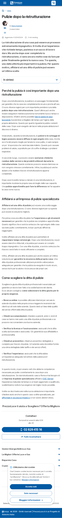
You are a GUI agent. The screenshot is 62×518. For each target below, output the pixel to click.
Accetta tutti (31, 487)
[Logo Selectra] (16, 2)
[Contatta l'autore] (5, 32)
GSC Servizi (48, 378)
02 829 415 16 (31, 429)
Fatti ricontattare (31, 437)
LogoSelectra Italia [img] (5, 512)
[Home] (3, 10)
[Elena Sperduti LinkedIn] (5, 27)
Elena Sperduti (17, 26)
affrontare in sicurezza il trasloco (16, 397)
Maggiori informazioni (30, 480)
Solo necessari (31, 493)
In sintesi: (8, 79)
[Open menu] (5, 3)
